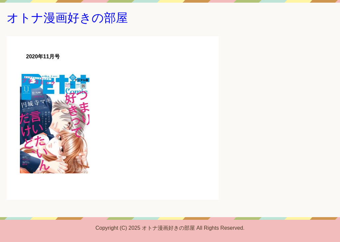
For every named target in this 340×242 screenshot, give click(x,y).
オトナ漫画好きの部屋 (67, 18)
